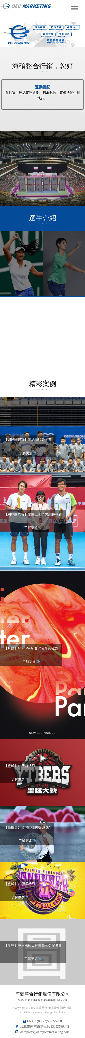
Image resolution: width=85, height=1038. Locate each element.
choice (62, 1012)
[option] (42, 34)
